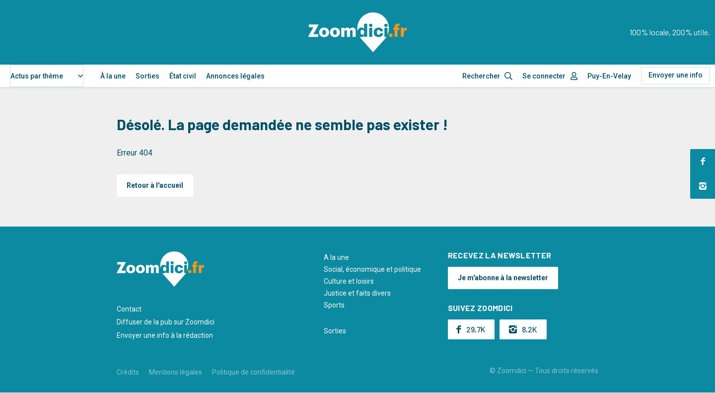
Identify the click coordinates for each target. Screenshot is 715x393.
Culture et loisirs (349, 281)
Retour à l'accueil (155, 185)
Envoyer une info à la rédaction (165, 335)
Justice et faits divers (357, 293)
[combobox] (46, 76)
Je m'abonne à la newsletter (503, 278)
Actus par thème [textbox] (36, 76)
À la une (113, 76)
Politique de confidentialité (253, 372)
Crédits (128, 372)
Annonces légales (235, 76)
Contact (129, 309)
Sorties (147, 76)
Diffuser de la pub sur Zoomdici (165, 322)
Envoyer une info (675, 75)
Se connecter (544, 76)
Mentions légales (175, 372)
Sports (334, 305)
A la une (336, 257)
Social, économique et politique (372, 269)
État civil (182, 76)
